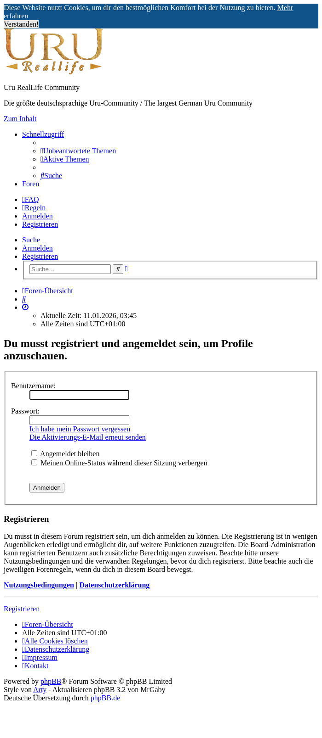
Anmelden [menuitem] (37, 216)
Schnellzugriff (43, 134)
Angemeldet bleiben (65, 454)
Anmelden (37, 248)
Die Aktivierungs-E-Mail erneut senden (87, 437)
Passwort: (25, 411)
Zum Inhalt (20, 119)
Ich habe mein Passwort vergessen (79, 429)
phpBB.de (105, 698)
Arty (39, 689)
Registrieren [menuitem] (40, 224)
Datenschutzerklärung (114, 585)
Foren (30, 184)
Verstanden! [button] (21, 24)
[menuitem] (78, 151)
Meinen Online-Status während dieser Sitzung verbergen (119, 463)
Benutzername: (33, 386)
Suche (31, 240)
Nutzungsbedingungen (39, 585)
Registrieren (40, 256)
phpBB (50, 681)
